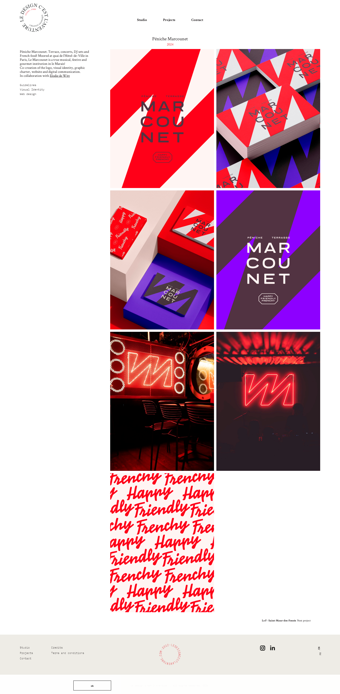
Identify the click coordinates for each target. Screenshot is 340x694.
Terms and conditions (67, 653)
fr (320, 654)
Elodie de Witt (60, 76)
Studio (142, 20)
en (319, 648)
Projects (169, 20)
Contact (197, 20)
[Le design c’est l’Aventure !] (34, 18)
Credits (57, 647)
